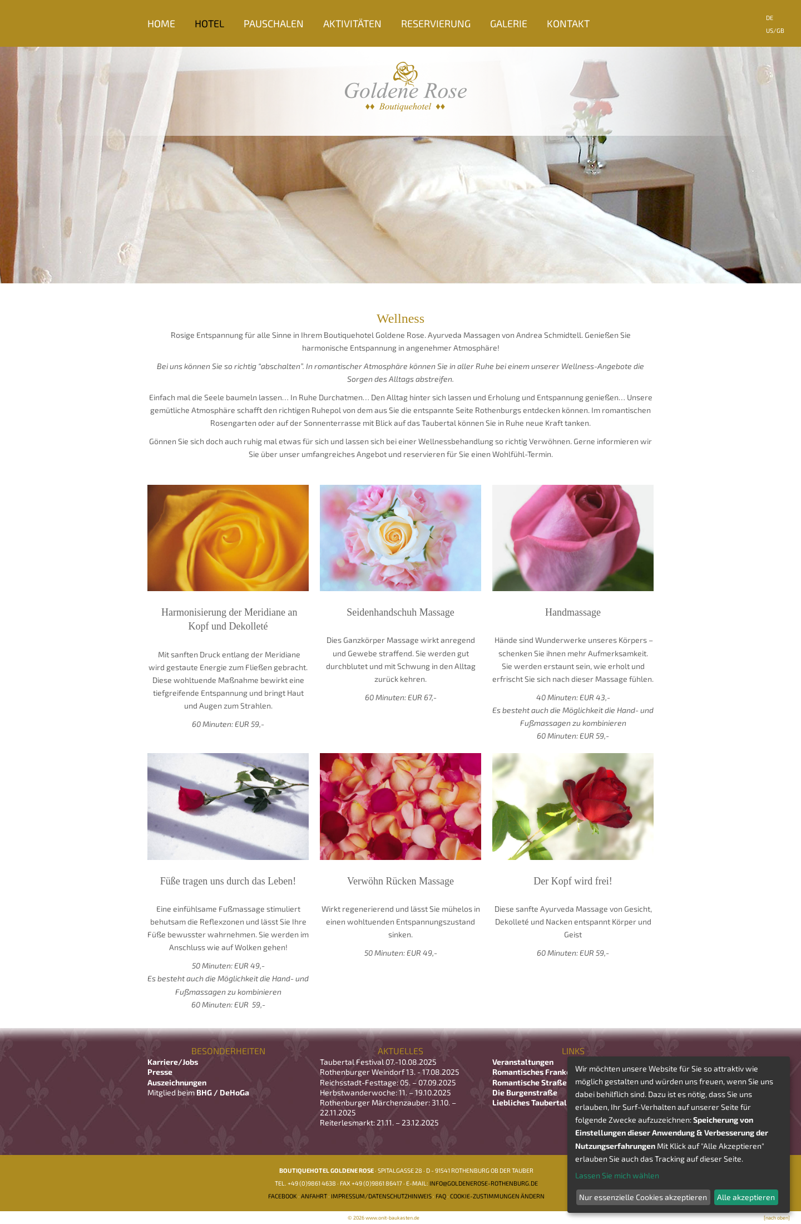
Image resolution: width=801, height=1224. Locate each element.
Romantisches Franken (533, 1071)
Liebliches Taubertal (529, 1102)
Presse (159, 1071)
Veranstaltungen (522, 1061)
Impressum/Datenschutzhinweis (381, 1196)
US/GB (775, 30)
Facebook (282, 1196)
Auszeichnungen (176, 1082)
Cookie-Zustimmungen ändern (497, 1196)
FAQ (441, 1196)
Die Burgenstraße (524, 1092)
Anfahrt (314, 1196)
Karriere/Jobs (173, 1061)
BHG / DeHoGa (222, 1092)
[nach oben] (777, 1218)
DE (769, 17)
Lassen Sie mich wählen (617, 1175)
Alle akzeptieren (746, 1197)
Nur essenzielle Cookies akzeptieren (643, 1197)
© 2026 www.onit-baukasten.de (383, 1218)
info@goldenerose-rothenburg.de (483, 1183)
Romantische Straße (529, 1082)
